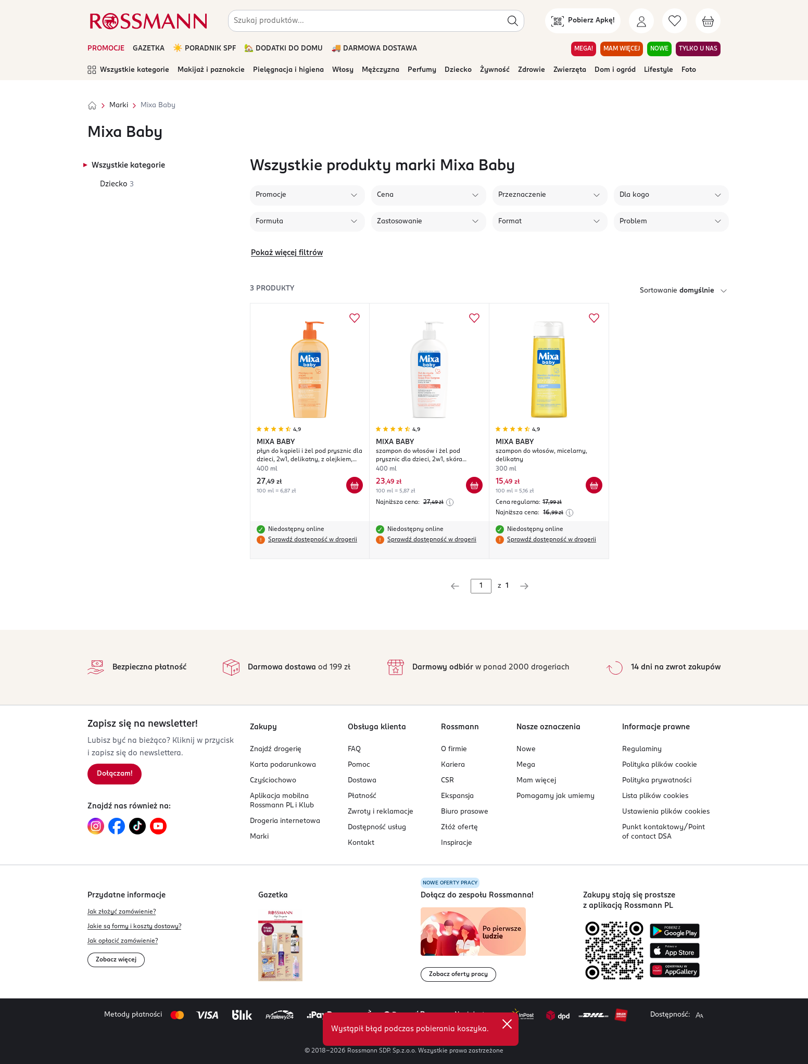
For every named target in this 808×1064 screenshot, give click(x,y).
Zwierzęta (569, 70)
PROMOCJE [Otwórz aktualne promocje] (105, 48)
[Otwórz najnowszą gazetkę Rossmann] (280, 945)
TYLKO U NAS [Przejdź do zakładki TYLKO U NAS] (698, 49)
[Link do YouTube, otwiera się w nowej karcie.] (158, 826)
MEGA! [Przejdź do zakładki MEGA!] (583, 49)
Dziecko (458, 70)
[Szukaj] (513, 20)
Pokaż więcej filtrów (287, 253)
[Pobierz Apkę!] (583, 20)
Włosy (343, 70)
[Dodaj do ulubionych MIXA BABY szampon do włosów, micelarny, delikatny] (594, 318)
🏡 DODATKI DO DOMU (283, 48)
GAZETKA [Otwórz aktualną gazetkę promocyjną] (149, 48)
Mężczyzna (380, 70)
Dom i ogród (615, 70)
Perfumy (422, 70)
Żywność (495, 70)
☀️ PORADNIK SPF (204, 48)
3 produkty (272, 288)
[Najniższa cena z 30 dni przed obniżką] (450, 502)
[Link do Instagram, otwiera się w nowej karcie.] (95, 826)
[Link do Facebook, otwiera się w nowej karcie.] (116, 826)
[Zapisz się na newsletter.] (114, 774)
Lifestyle (658, 70)
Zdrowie (531, 70)
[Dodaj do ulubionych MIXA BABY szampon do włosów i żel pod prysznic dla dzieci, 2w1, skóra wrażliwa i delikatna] (474, 318)
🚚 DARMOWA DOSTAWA (374, 48)
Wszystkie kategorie (128, 70)
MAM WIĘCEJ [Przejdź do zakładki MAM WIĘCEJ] (621, 49)
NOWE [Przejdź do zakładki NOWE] (659, 49)
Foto (688, 70)
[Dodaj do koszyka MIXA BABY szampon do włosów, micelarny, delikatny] (594, 485)
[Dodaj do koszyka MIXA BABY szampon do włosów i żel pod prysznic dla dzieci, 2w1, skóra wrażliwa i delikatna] (474, 485)
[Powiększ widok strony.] (699, 1015)
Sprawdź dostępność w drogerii (312, 540)
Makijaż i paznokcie (211, 70)
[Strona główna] (92, 105)
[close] (507, 1024)
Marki (118, 105)
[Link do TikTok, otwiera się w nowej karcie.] (137, 826)
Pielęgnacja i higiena (288, 70)
